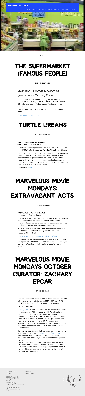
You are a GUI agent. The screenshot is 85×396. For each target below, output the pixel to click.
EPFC (36, 83)
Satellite (49, 10)
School (34, 10)
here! (30, 168)
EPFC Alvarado (41, 10)
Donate (67, 10)
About (62, 10)
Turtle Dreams (42, 125)
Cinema (28, 10)
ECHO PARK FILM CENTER (18, 5)
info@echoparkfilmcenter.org (15, 384)
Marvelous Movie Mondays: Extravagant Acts (42, 188)
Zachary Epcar (23, 310)
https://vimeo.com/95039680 (48, 333)
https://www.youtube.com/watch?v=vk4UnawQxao (37, 236)
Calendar (56, 10)
